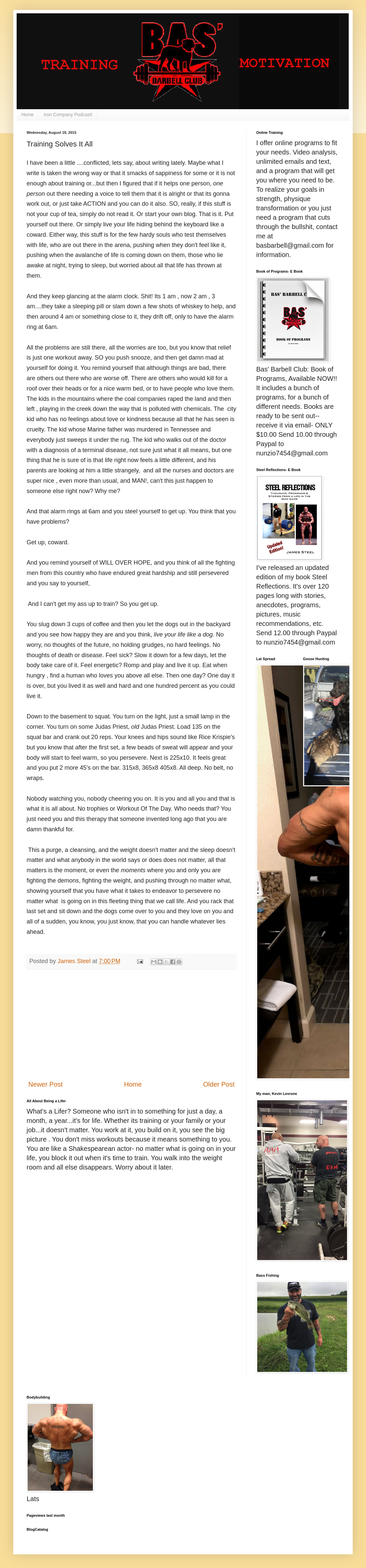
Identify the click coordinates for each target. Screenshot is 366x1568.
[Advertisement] (131, 1024)
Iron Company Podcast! (68, 114)
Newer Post (45, 1084)
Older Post (219, 1084)
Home (27, 114)
